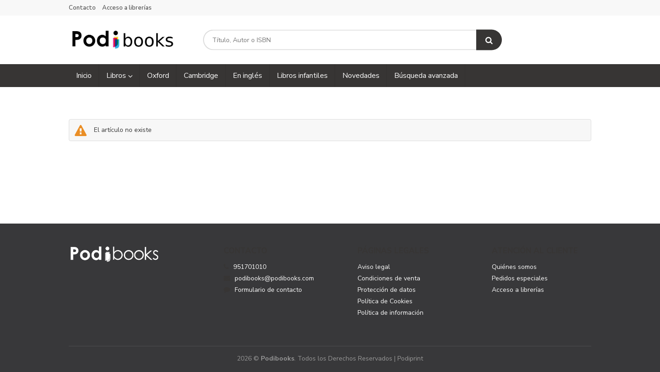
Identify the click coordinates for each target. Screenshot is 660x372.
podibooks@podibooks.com (269, 278)
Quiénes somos (514, 267)
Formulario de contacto (263, 289)
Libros (119, 76)
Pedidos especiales (520, 278)
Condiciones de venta (389, 278)
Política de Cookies (385, 301)
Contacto (82, 8)
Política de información (391, 312)
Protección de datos (387, 289)
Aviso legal (374, 267)
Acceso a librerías (127, 8)
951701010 (249, 267)
